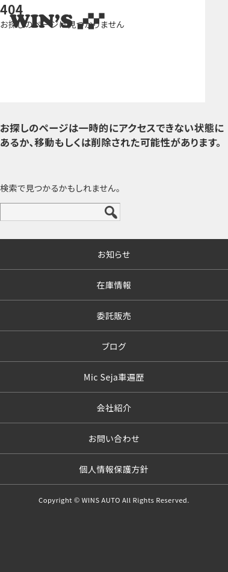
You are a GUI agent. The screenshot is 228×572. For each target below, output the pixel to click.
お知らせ (114, 254)
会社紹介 (114, 408)
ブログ (114, 346)
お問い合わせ (114, 438)
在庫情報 (114, 285)
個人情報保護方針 (114, 469)
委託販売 (114, 315)
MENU (207, 21)
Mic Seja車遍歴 (114, 377)
